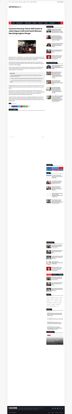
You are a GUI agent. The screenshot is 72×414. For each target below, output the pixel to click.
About (53, 412)
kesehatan (55, 302)
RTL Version (61, 412)
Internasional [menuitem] (19, 23)
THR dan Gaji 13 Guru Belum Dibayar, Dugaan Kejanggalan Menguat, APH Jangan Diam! (57, 195)
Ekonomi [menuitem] (34, 23)
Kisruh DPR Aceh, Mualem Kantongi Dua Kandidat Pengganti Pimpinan (57, 182)
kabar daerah (49, 302)
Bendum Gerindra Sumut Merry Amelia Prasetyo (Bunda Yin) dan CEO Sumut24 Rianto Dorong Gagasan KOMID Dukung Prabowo (57, 75)
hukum (60, 300)
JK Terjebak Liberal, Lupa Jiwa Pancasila (55, 318)
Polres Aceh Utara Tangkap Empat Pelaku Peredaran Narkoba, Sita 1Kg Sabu (26, 78)
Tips (52, 300)
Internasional (53, 297)
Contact (56, 412)
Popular (49, 274)
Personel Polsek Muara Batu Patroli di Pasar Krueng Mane (57, 51)
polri (47, 306)
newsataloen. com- (21, 57)
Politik (48, 299)
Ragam (52, 299)
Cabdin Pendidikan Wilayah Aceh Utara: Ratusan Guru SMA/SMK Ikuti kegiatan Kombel (57, 45)
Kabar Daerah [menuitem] (28, 23)
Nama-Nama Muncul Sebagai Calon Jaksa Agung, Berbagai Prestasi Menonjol (57, 188)
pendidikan (58, 304)
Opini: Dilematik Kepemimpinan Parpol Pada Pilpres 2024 (57, 262)
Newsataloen (13, 412)
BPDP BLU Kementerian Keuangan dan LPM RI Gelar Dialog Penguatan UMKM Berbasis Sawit (54, 314)
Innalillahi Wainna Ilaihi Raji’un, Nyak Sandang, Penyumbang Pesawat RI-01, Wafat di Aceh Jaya (57, 201)
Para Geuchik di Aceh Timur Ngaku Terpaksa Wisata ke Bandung (57, 257)
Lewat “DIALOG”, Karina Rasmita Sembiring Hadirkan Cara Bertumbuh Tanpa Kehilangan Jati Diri (54, 328)
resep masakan (52, 306)
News (57, 297)
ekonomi (56, 300)
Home (10, 26)
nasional (48, 304)
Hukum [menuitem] (45, 23)
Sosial (60, 299)
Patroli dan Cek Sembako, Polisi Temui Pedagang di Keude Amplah (57, 246)
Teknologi (48, 300)
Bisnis (48, 297)
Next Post (42, 137)
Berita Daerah (14, 26)
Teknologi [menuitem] (40, 23)
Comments (60, 274)
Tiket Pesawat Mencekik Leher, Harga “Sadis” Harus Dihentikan (57, 176)
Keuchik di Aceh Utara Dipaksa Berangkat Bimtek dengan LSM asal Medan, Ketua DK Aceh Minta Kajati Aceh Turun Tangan (57, 37)
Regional (56, 299)
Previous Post (11, 137)
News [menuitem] (13, 23)
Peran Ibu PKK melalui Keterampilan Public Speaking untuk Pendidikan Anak (57, 82)
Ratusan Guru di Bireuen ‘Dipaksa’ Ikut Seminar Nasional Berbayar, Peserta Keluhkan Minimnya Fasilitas (57, 31)
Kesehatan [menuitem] (52, 23)
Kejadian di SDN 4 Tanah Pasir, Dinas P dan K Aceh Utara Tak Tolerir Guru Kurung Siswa (57, 57)
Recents (55, 274)
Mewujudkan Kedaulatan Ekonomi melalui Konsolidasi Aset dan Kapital (54, 323)
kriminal (59, 302)
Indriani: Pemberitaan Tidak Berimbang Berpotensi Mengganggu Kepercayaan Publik (57, 67)
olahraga (53, 304)
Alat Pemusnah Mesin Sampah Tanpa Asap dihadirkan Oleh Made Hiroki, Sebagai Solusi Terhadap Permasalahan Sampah (57, 90)
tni (57, 306)
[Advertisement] (42, 12)
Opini (61, 297)
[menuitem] (10, 23)
